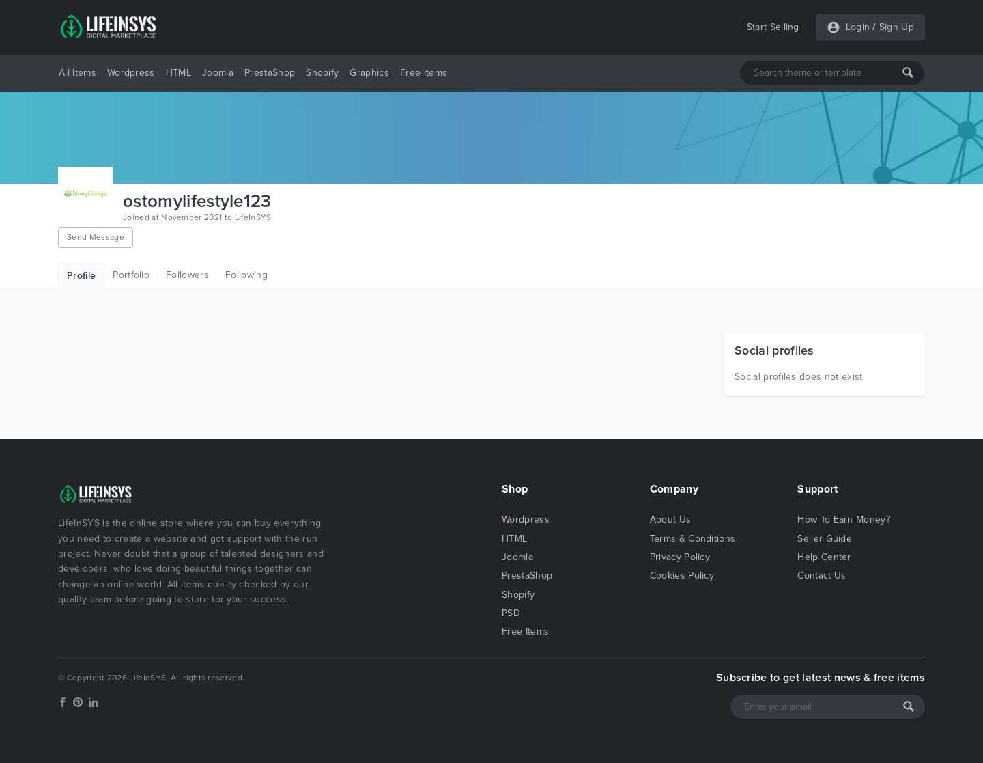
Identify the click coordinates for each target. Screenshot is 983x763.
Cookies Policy (682, 575)
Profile (81, 275)
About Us (671, 519)
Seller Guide (824, 538)
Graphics (369, 73)
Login (858, 27)
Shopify (322, 73)
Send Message (95, 237)
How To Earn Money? (843, 519)
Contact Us (821, 575)
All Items (77, 73)
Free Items (423, 73)
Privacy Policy (680, 557)
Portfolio (131, 275)
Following (246, 275)
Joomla (217, 73)
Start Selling (773, 27)
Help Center (824, 557)
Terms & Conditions (693, 538)
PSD (511, 613)
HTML (178, 73)
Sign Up (896, 27)
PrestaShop (269, 73)
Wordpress (131, 73)
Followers (187, 275)
